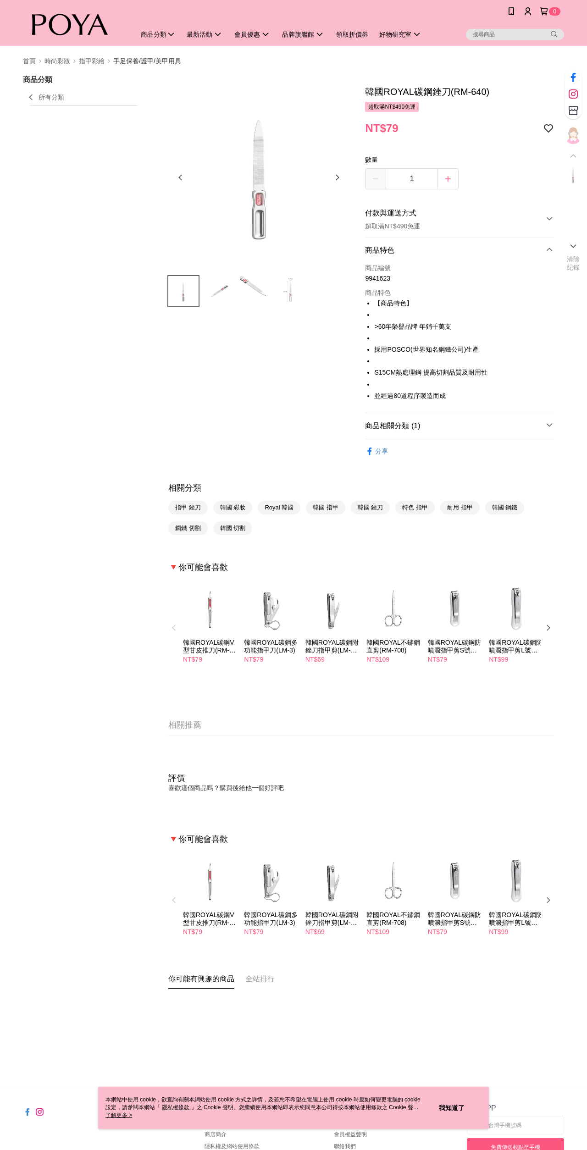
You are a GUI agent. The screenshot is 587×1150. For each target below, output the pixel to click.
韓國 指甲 (325, 507)
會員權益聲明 (350, 1134)
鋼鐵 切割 (188, 528)
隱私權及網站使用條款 (232, 1146)
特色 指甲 (415, 507)
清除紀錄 (573, 263)
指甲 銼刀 (188, 507)
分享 (376, 451)
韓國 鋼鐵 (505, 507)
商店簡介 (216, 1134)
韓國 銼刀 (370, 507)
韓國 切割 (233, 528)
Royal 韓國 (279, 507)
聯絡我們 (345, 1146)
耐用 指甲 (460, 507)
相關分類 (184, 487)
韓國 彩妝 (233, 507)
